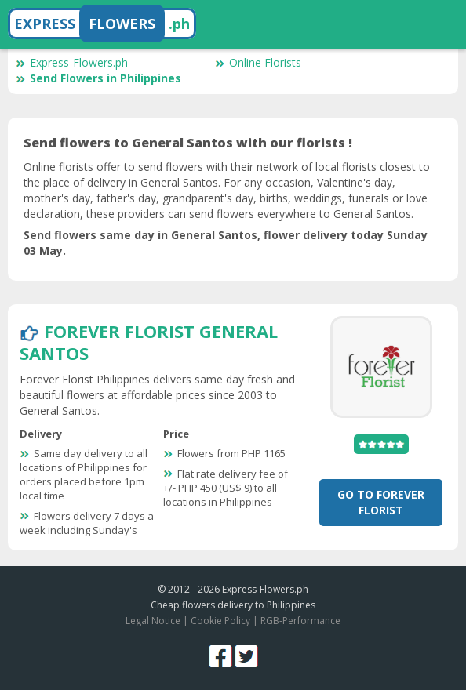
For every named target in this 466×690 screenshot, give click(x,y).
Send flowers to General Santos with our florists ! (188, 142)
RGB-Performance (300, 620)
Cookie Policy (220, 620)
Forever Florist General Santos (149, 342)
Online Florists (258, 62)
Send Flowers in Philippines (98, 78)
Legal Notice (153, 620)
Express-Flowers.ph (72, 62)
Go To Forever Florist (380, 502)
